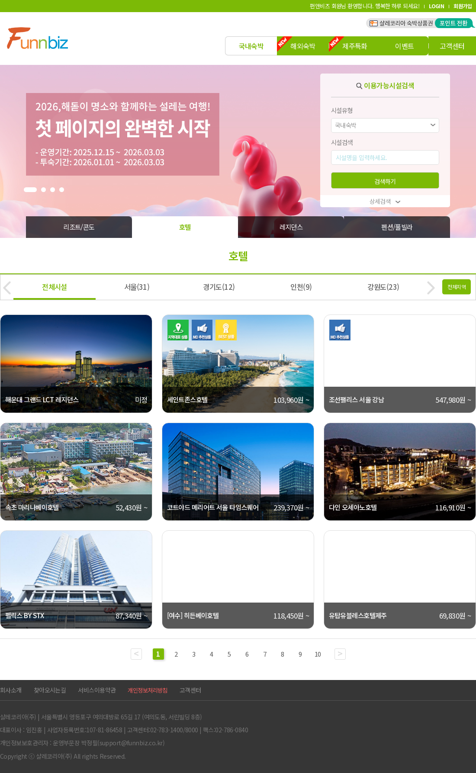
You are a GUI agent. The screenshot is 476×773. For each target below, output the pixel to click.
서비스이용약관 (97, 690)
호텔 (185, 226)
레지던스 (291, 226)
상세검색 (385, 201)
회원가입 (462, 6)
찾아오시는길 (50, 690)
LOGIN (436, 6)
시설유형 (342, 110)
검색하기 (385, 181)
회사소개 (11, 690)
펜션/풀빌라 (397, 226)
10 (318, 653)
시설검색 (342, 142)
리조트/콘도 (79, 226)
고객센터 (190, 690)
